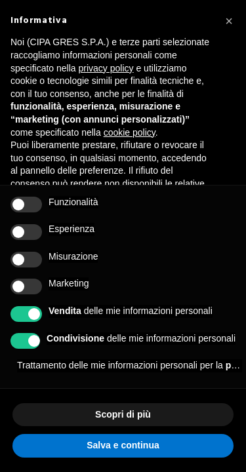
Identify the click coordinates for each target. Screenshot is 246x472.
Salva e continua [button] (123, 445)
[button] (228, 20)
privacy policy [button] (106, 68)
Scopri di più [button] (123, 414)
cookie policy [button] (129, 132)
